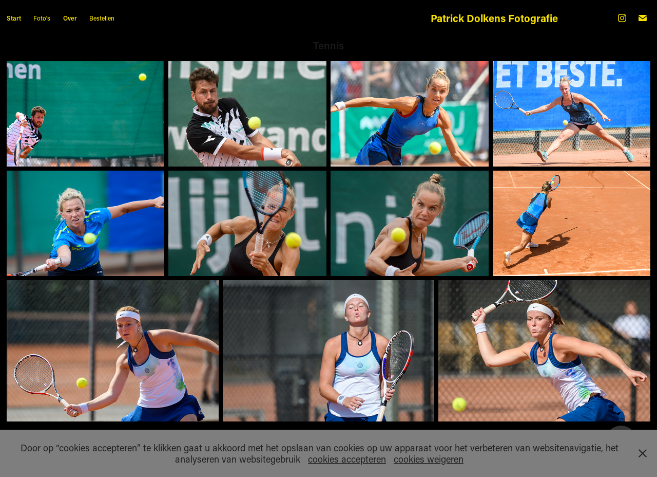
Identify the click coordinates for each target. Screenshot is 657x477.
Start (14, 18)
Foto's (41, 18)
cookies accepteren (347, 459)
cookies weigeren (428, 459)
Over (70, 18)
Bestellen (101, 18)
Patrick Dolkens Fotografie (494, 18)
